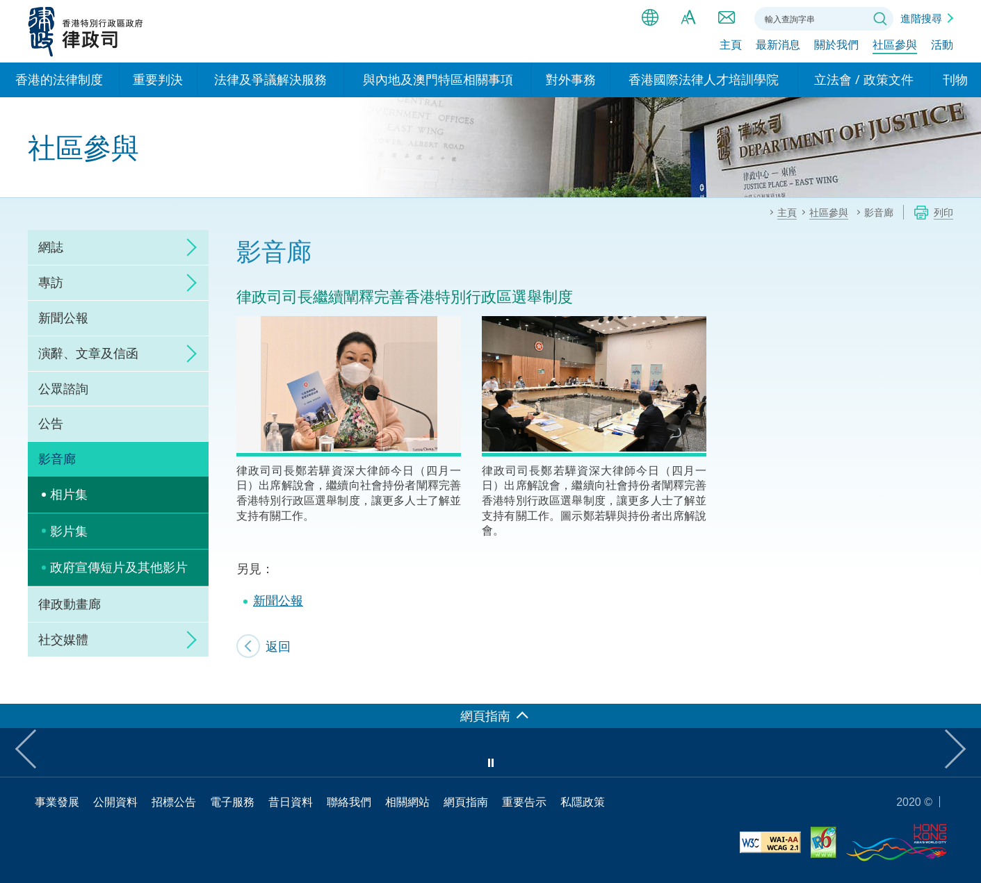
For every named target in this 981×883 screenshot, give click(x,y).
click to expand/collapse (188, 247)
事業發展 (57, 801)
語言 (650, 17)
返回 (278, 646)
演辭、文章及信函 (88, 353)
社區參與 (895, 46)
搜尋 (880, 19)
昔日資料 (290, 801)
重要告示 (524, 801)
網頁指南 (466, 801)
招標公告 (174, 801)
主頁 (731, 46)
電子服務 (232, 801)
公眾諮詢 (63, 388)
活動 (942, 46)
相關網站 (407, 801)
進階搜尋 (921, 18)
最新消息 (778, 46)
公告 (50, 423)
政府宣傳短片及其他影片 (119, 567)
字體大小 (688, 17)
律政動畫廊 (69, 603)
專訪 (50, 282)
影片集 (69, 530)
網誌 (50, 246)
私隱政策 (582, 801)
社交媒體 (63, 639)
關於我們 (836, 46)
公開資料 (115, 801)
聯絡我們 (726, 17)
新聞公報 (63, 317)
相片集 (69, 494)
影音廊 (57, 458)
